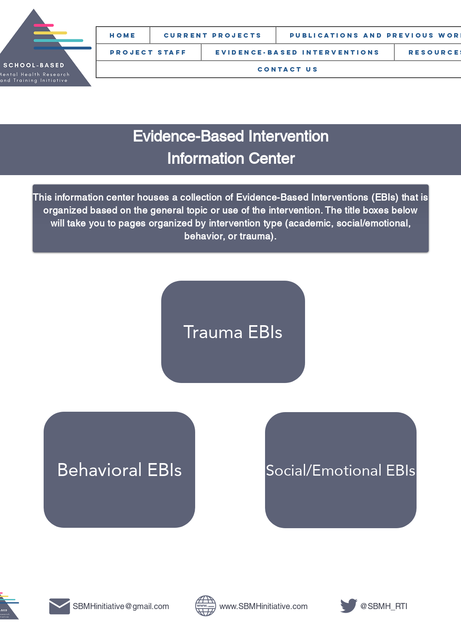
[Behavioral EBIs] (119, 470)
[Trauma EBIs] (233, 332)
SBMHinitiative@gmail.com (121, 606)
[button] (149, 52)
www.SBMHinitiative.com (263, 606)
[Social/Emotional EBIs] (341, 470)
